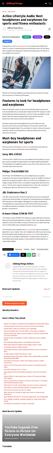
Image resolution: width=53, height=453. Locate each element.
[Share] (49, 29)
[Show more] (38, 255)
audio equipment (22, 46)
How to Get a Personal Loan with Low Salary (17, 390)
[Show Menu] (3, 3)
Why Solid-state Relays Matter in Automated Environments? (22, 342)
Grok (47, 37)
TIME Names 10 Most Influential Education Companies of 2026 (23, 387)
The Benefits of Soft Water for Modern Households (19, 403)
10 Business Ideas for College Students (16, 347)
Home (4, 11)
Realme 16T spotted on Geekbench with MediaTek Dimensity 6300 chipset (26, 324)
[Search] (50, 3)
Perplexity (37, 37)
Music (33, 249)
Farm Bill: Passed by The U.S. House (15, 369)
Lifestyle (26, 249)
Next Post (46, 297)
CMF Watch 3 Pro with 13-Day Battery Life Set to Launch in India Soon (25, 385)
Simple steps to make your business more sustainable (20, 328)
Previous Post (8, 297)
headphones (25, 147)
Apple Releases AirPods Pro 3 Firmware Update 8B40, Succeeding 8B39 (26, 397)
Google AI (7, 41)
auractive (32, 234)
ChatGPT (27, 37)
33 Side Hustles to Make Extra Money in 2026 (17, 354)
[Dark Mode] (46, 3)
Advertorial (11, 11)
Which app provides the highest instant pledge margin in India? (23, 344)
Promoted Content (42, 249)
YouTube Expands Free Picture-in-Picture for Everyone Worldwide (24, 326)
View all (46, 289)
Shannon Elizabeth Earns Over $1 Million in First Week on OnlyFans (24, 331)
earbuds (30, 229)
